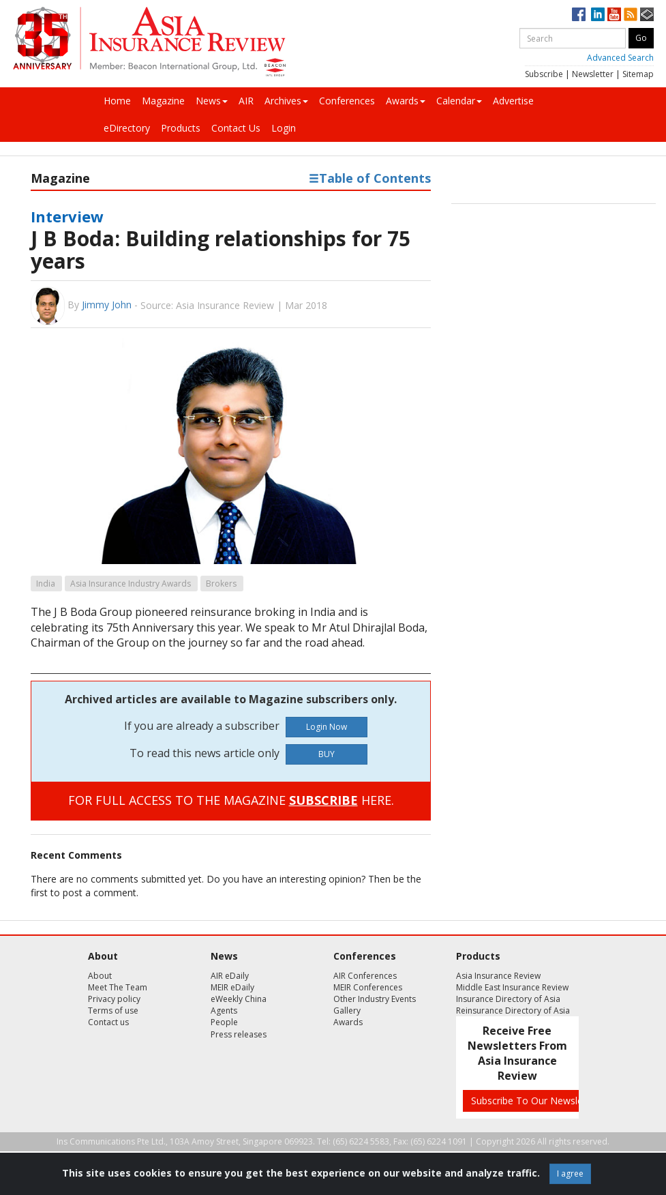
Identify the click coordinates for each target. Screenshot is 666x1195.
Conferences (347, 100)
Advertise (513, 100)
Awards (405, 100)
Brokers (221, 583)
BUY (326, 754)
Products (180, 127)
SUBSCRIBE (323, 800)
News (212, 100)
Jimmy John (107, 304)
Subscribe (544, 74)
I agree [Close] (570, 1173)
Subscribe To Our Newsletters (537, 1100)
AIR (246, 100)
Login (283, 127)
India (45, 583)
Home (117, 100)
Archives (286, 100)
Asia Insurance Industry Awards (130, 583)
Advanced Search (620, 57)
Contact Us (235, 127)
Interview (67, 216)
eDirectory (127, 127)
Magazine (163, 100)
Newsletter (593, 74)
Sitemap (638, 74)
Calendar (459, 100)
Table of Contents (370, 178)
